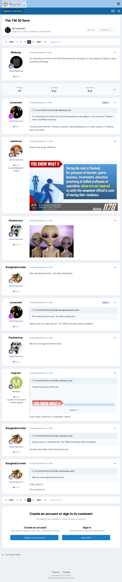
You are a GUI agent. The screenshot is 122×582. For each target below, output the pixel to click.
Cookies (66, 572)
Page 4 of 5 (56, 42)
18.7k (16, 126)
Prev (11, 42)
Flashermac (16, 220)
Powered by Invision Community (61, 578)
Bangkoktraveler (16, 267)
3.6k (16, 165)
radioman (16, 141)
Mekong (16, 52)
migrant (16, 372)
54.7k (16, 245)
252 (16, 397)
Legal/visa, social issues (40, 31)
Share (91, 30)
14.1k (16, 76)
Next (39, 42)
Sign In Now (86, 537)
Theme (56, 572)
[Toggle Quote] (33, 110)
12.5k (16, 291)
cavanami (20, 28)
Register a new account (34, 537)
